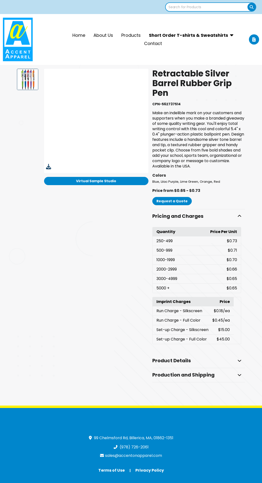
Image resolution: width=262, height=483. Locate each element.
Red (217, 181)
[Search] (251, 7)
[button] (198, 216)
